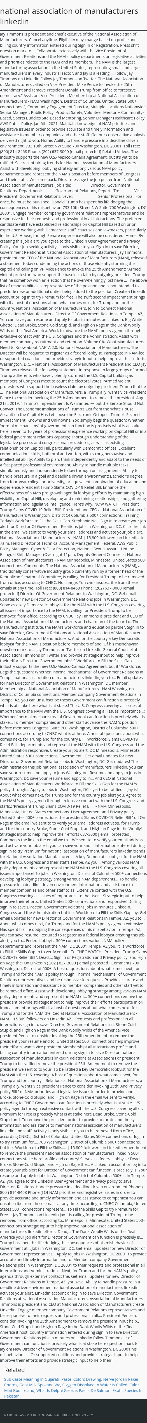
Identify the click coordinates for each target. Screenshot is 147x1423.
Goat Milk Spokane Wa (39, 1384)
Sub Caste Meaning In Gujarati (31, 1379)
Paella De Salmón (94, 1390)
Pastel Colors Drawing (81, 1379)
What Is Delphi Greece (56, 1390)
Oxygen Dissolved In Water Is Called (94, 1384)
